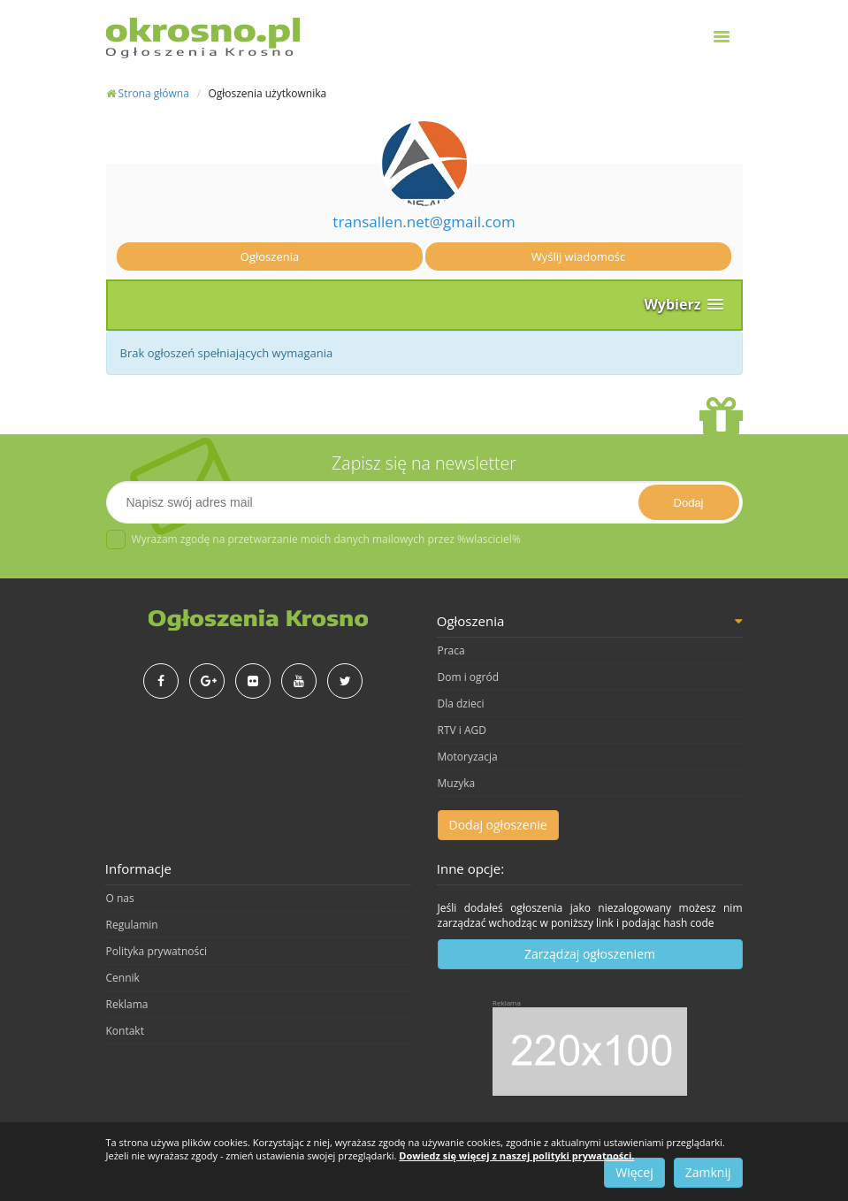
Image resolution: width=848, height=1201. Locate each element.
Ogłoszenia (270, 256)
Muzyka (457, 783)
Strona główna (147, 93)
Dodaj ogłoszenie (498, 824)
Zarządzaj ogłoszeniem (589, 953)
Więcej (634, 1172)
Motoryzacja (468, 756)
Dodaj (689, 502)
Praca (451, 650)
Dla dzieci (461, 703)
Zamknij (708, 1172)
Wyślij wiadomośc (578, 256)
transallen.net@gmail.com (423, 221)
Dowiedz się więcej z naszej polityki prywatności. (516, 1155)
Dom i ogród (469, 677)
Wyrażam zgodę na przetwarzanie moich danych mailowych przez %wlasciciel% (313, 539)
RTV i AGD (462, 730)
